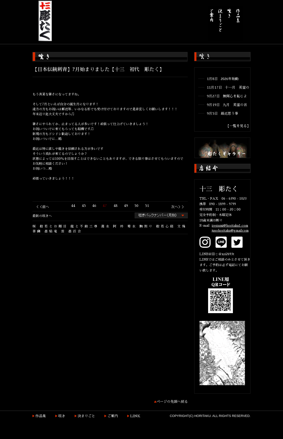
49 (126, 205)
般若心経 (165, 226)
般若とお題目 (54, 226)
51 (147, 205)
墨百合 (75, 231)
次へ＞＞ (178, 207)
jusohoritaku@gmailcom (230, 230)
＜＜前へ (42, 207)
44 (73, 205)
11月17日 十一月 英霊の (228, 87)
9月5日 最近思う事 (222, 113)
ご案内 (112, 416)
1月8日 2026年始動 (223, 79)
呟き (61, 416)
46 (94, 205)
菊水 (132, 226)
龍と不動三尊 (84, 226)
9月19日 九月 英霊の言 (227, 105)
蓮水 (106, 226)
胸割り (146, 226)
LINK (135, 416)
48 (116, 205)
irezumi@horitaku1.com (230, 225)
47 (105, 205)
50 (136, 205)
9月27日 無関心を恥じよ (227, 96)
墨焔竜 (51, 231)
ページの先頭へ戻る (172, 401)
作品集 (40, 416)
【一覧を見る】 (238, 126)
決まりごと (86, 416)
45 (84, 205)
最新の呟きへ (42, 216)
